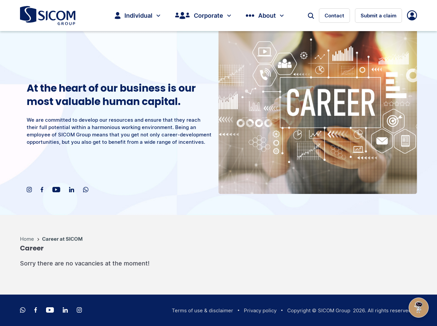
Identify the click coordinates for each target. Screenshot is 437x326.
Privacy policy (260, 310)
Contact (334, 15)
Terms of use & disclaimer (202, 310)
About (265, 15)
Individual (137, 15)
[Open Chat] (419, 308)
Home (27, 239)
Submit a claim (378, 15)
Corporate (203, 15)
